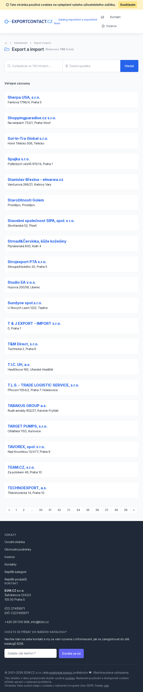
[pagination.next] (133, 510)
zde (106, 685)
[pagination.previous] (9, 510)
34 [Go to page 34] (78, 509)
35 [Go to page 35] (87, 509)
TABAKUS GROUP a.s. (27, 405)
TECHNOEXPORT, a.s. (27, 488)
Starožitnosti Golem (26, 200)
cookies (70, 678)
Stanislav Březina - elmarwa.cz (35, 179)
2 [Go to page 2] (24, 509)
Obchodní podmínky (17, 549)
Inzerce (109, 26)
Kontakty (10, 564)
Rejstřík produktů (15, 579)
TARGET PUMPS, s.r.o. (27, 426)
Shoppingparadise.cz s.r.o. (32, 118)
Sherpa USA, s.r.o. (24, 97)
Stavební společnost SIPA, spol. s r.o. (41, 220)
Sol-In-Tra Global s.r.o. (28, 138)
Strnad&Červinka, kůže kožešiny (37, 241)
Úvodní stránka (14, 542)
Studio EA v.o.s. (22, 282)
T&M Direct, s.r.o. (23, 344)
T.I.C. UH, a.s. (19, 364)
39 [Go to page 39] (125, 509)
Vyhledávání (20, 42)
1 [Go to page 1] (16, 509)
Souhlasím (127, 5)
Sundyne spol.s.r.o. (25, 303)
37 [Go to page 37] (106, 509)
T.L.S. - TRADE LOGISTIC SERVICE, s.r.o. (43, 385)
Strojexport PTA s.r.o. (27, 262)
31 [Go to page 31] (50, 509)
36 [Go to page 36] (97, 509)
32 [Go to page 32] (59, 509)
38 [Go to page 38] (116, 509)
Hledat (129, 66)
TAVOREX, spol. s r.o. (26, 447)
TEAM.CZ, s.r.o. (21, 467)
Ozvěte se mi (71, 653)
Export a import (42, 42)
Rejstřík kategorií (15, 572)
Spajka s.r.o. (19, 159)
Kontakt (115, 17)
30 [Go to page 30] (40, 509)
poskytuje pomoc (61, 672)
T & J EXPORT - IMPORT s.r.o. (34, 323)
